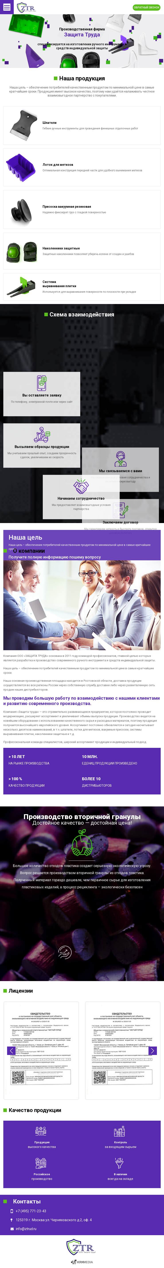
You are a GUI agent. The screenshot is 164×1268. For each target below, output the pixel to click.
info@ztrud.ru (26, 1229)
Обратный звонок (146, 7)
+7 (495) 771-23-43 (31, 1211)
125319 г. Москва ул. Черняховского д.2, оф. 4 (54, 1220)
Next (152, 1051)
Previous (11, 1051)
